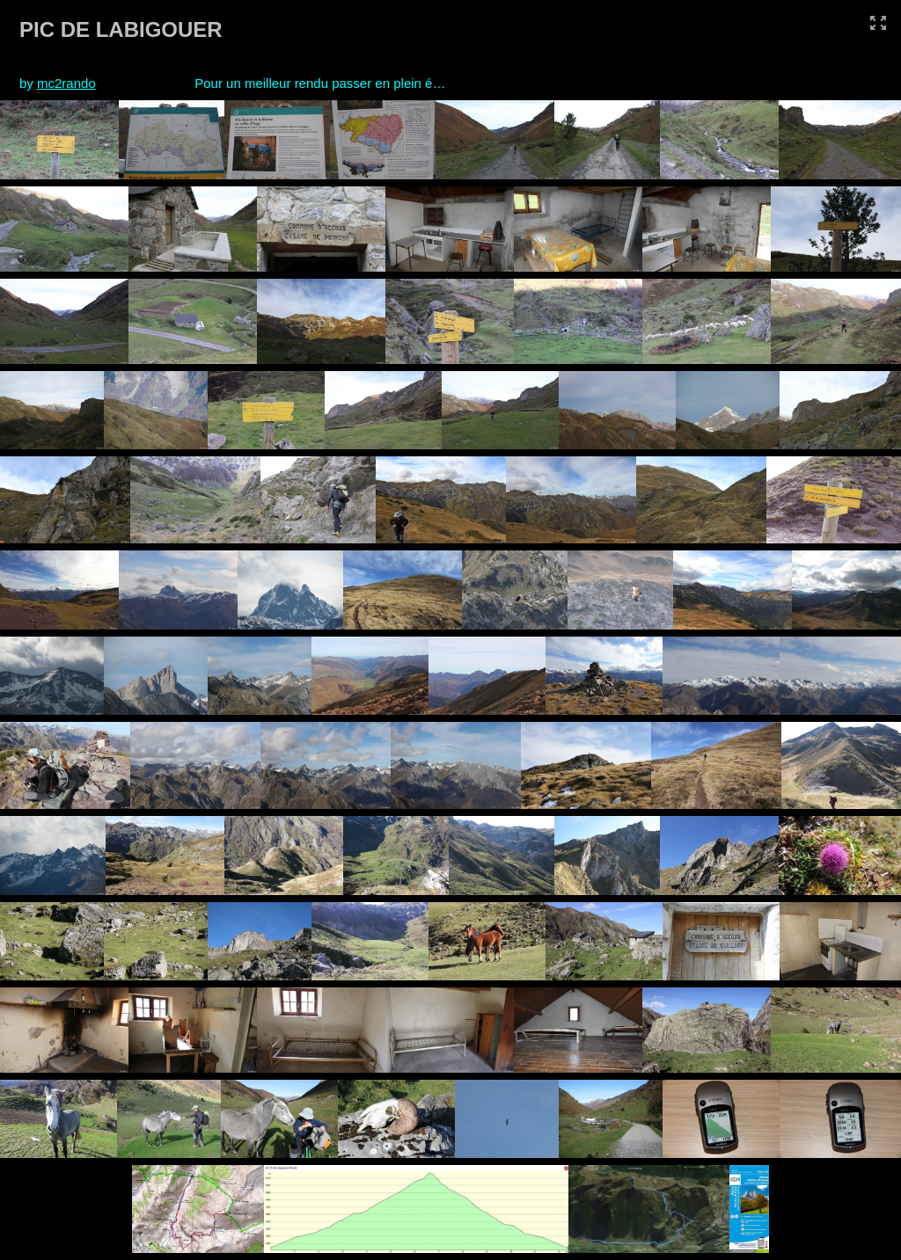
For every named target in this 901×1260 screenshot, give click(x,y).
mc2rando (66, 83)
